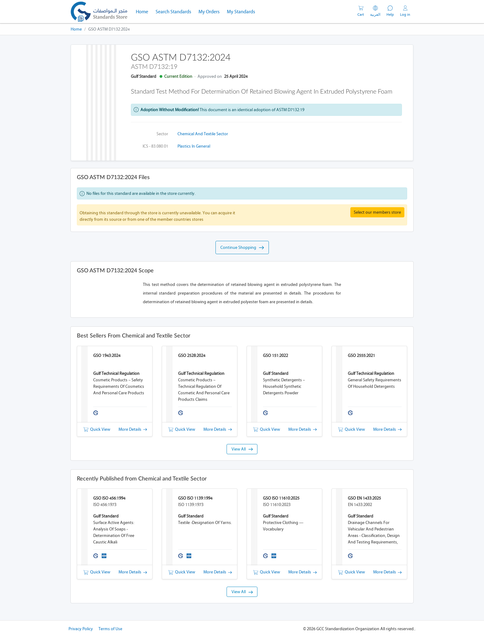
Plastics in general (193, 146)
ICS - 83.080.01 (155, 146)
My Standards (241, 12)
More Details (133, 429)
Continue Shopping (242, 247)
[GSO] (99, 11)
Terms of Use (110, 628)
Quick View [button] (96, 429)
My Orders (208, 12)
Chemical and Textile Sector (202, 133)
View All (242, 449)
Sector (162, 133)
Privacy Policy (81, 628)
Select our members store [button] (377, 212)
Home (144, 11)
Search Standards (175, 11)
